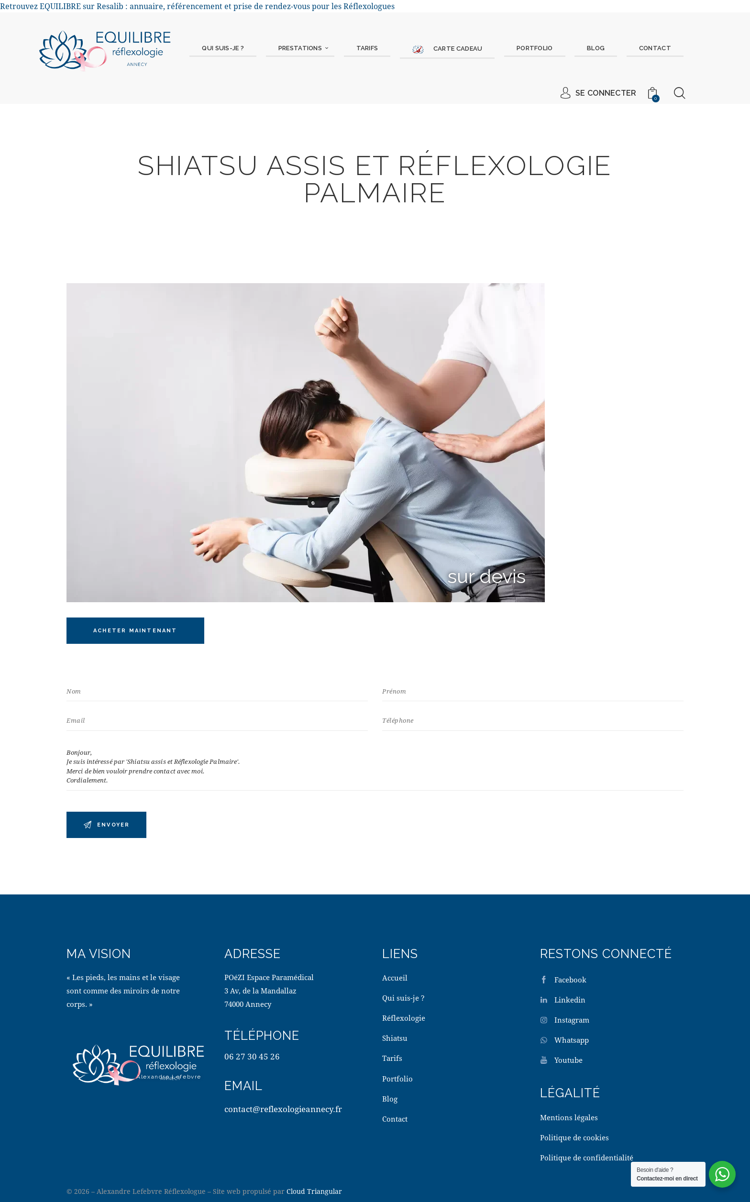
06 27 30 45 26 (252, 1056)
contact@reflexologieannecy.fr (283, 1108)
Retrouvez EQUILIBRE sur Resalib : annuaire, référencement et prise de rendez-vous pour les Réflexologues (197, 6)
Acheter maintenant (135, 631)
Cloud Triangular (314, 1191)
